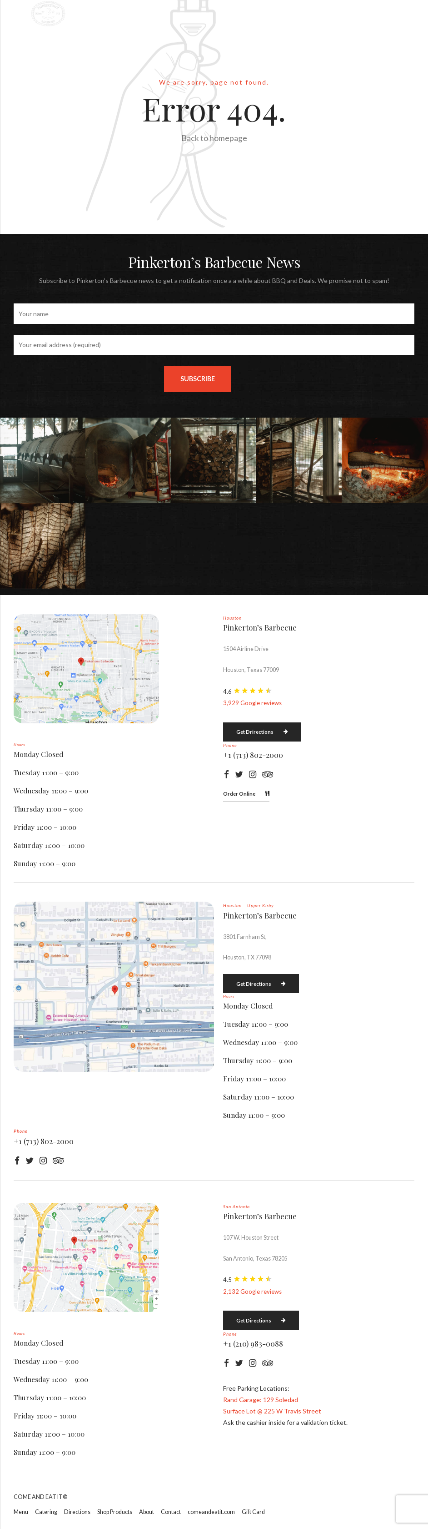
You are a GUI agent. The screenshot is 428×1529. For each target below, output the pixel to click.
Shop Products (114, 1512)
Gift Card (253, 1512)
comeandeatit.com (211, 1512)
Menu (21, 1512)
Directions (77, 1512)
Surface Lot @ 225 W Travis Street (272, 1411)
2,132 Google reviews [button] (252, 1291)
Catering (46, 1512)
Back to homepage (214, 138)
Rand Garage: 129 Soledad (260, 1399)
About (146, 1512)
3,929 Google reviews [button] (252, 702)
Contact (171, 1512)
